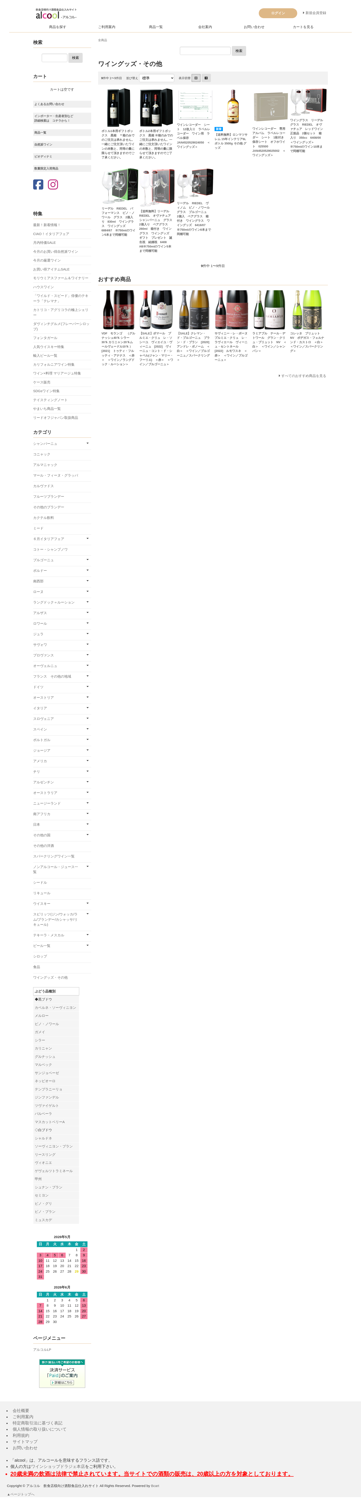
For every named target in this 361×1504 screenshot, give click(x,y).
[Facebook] (38, 185)
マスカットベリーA (50, 1122)
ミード (38, 528)
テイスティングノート (50, 400)
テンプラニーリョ (48, 1089)
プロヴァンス (43, 655)
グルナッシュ (45, 1056)
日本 (36, 824)
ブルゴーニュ (43, 560)
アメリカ (40, 761)
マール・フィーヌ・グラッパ (55, 475)
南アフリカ (41, 814)
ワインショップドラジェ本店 (58, 1466)
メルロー (42, 1016)
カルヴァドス (43, 486)
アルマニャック (45, 465)
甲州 (38, 1179)
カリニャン (43, 1048)
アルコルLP (42, 1350)
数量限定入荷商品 (46, 168)
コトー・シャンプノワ (50, 549)
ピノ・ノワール (47, 1024)
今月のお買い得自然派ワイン (55, 251)
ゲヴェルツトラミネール (54, 1171)
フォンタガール (45, 338)
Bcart (155, 1486)
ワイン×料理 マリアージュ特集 (57, 373)
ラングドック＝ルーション (54, 602)
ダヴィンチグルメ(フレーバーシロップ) (61, 326)
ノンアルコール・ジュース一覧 (55, 869)
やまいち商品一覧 (47, 409)
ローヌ (38, 592)
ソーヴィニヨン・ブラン (54, 1146)
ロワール (40, 623)
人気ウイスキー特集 (48, 347)
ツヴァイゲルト (47, 1105)
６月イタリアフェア (48, 539)
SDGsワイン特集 (46, 391)
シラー (40, 1040)
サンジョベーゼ (47, 1073)
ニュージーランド (47, 803)
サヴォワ (40, 645)
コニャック (41, 454)
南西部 (38, 581)
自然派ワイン (43, 144)
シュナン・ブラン (48, 1187)
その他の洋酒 (43, 846)
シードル (40, 882)
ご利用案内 (106, 27)
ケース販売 (41, 382)
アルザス (40, 613)
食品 (36, 967)
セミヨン (42, 1195)
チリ (36, 772)
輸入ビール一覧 (45, 355)
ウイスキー (41, 904)
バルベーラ (43, 1114)
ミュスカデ (43, 1220)
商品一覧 (156, 27)
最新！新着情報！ (47, 225)
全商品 (102, 40)
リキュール (41, 893)
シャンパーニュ (45, 444)
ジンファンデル (47, 1097)
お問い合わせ (254, 27)
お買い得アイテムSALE (51, 269)
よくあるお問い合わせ (49, 104)
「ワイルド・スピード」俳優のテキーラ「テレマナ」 (60, 298)
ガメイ (40, 1032)
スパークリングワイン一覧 (54, 856)
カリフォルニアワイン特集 (54, 364)
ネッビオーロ (45, 1081)
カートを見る (303, 27)
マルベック (43, 1065)
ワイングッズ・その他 (50, 977)
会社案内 (205, 27)
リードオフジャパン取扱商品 (55, 418)
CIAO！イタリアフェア (51, 234)
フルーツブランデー (48, 496)
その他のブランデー (48, 507)
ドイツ (38, 687)
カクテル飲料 (43, 518)
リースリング (45, 1154)
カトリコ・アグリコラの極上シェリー (60, 312)
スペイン (40, 729)
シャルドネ (43, 1138)
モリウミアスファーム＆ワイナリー (60, 278)
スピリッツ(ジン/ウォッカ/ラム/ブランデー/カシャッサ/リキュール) (55, 919)
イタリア (40, 708)
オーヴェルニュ (45, 666)
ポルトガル (41, 740)
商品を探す (57, 27)
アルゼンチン (43, 782)
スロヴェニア (43, 719)
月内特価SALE (44, 242)
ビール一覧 (41, 946)
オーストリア (43, 697)
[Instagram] (53, 185)
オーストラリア (45, 793)
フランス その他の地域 (52, 676)
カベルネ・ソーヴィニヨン (55, 1007)
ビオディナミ (43, 156)
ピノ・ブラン (45, 1212)
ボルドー (40, 570)
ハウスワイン (43, 287)
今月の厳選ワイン (47, 260)
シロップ (40, 956)
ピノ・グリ (43, 1203)
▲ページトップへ (21, 1494)
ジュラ (38, 634)
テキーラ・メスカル (48, 935)
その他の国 (41, 835)
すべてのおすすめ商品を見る (303, 376)
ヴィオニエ (43, 1163)
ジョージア (41, 750)
